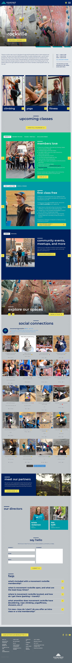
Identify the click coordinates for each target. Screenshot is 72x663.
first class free (10, 186)
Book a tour (55, 315)
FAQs (27, 644)
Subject (10, 548)
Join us (42, 177)
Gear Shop (28, 646)
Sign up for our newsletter (14, 635)
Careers (28, 642)
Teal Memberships (5, 651)
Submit (35, 569)
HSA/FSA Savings (38, 648)
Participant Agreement (16, 646)
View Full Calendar (35, 128)
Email (10, 560)
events (7, 234)
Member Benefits (4, 645)
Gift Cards (37, 639)
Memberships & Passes (17, 649)
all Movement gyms (55, 166)
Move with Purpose (5, 642)
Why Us (4, 639)
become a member (16, 40)
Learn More (11, 492)
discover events (45, 255)
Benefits (7, 137)
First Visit (16, 639)
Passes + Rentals (29, 137)
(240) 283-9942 (60, 66)
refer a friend (22, 186)
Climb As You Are (5, 648)
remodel (14, 234)
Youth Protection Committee (39, 646)
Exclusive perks (42, 168)
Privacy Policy (38, 641)
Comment (39, 548)
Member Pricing (17, 137)
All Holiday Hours (62, 59)
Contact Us (28, 640)
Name (9, 554)
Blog (14, 643)
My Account (16, 641)
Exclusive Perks (42, 137)
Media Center (28, 649)
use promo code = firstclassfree (46, 225)
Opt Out (36, 643)
